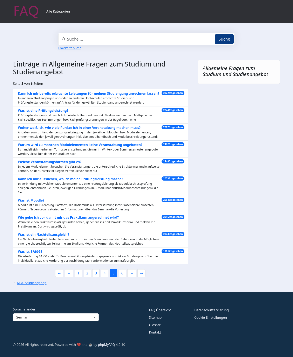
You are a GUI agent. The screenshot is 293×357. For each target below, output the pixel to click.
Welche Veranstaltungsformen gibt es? (49, 162)
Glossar (155, 325)
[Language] (56, 317)
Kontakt (155, 332)
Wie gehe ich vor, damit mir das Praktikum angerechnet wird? (68, 217)
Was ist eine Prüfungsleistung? (43, 110)
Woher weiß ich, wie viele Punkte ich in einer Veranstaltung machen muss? (79, 127)
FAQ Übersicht (160, 310)
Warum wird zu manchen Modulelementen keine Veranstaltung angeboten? (80, 144)
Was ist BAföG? (30, 251)
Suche (224, 39)
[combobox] (146, 39)
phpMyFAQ (106, 344)
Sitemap (155, 317)
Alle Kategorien (58, 11)
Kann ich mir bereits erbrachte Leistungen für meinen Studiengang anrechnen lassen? (88, 93)
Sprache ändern (25, 309)
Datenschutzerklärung (211, 310)
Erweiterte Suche (69, 48)
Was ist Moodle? (31, 200)
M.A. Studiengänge (31, 283)
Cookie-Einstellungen (210, 317)
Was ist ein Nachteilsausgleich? (43, 234)
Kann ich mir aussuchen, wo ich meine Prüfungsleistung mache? (70, 179)
